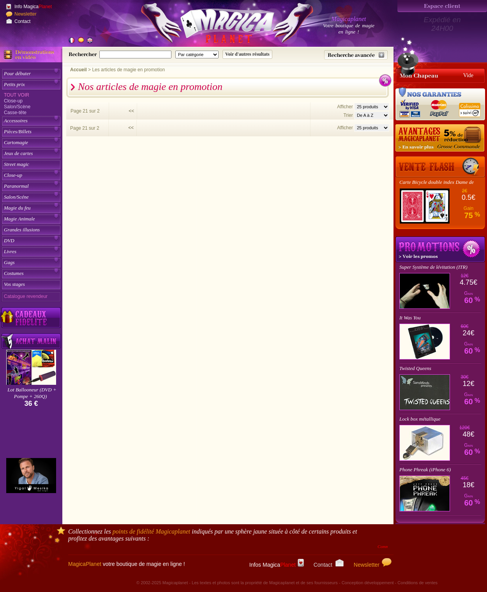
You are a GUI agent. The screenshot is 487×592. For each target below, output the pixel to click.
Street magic (16, 164)
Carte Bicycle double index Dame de (436, 182)
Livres (10, 251)
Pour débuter (17, 73)
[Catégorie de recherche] (197, 54)
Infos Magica (276, 565)
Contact (22, 21)
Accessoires (16, 120)
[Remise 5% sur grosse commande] (440, 138)
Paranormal (16, 186)
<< (131, 111)
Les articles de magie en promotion (128, 69)
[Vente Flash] (440, 166)
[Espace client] (442, 6)
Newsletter (25, 14)
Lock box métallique (419, 419)
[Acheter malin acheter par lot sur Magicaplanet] (31, 341)
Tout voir (16, 95)
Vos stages (14, 284)
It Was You (410, 318)
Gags (9, 262)
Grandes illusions (22, 230)
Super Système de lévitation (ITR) (433, 267)
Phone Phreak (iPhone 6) (425, 469)
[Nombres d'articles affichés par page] (371, 107)
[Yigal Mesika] (31, 475)
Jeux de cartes (18, 153)
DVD (9, 240)
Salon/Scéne (16, 197)
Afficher (345, 106)
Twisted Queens (415, 368)
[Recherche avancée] (356, 55)
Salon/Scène (17, 106)
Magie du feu (17, 208)
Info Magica (33, 6)
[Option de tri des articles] (371, 115)
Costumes (14, 273)
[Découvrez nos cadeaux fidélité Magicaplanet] (31, 317)
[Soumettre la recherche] (247, 54)
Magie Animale (19, 219)
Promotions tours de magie (440, 249)
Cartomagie (16, 142)
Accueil (78, 69)
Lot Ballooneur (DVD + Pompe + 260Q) (31, 393)
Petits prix (14, 84)
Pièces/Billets (18, 131)
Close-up (13, 101)
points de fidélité (152, 531)
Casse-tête (15, 112)
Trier (348, 115)
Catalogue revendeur (26, 296)
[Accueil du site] (218, 25)
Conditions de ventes (417, 582)
